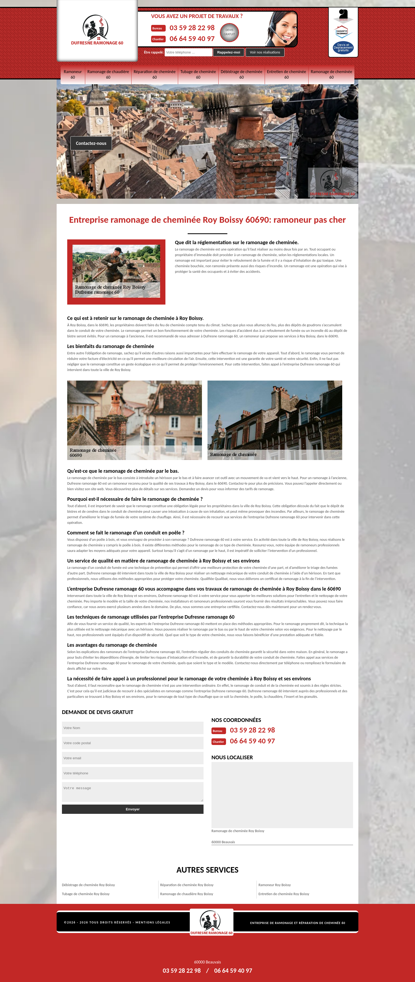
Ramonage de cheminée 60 (331, 74)
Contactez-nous (91, 143)
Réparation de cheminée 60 (154, 74)
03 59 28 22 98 (193, 27)
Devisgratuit (232, 32)
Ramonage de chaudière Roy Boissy (186, 893)
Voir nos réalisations (265, 52)
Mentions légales (153, 922)
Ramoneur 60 (73, 74)
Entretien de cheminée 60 (286, 74)
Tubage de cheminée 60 (198, 74)
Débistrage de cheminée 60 (241, 74)
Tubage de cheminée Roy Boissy (86, 893)
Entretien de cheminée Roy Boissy (284, 893)
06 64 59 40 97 (193, 38)
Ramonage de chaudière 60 (108, 74)
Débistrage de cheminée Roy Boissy (88, 884)
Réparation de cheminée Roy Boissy (186, 884)
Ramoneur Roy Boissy (275, 884)
